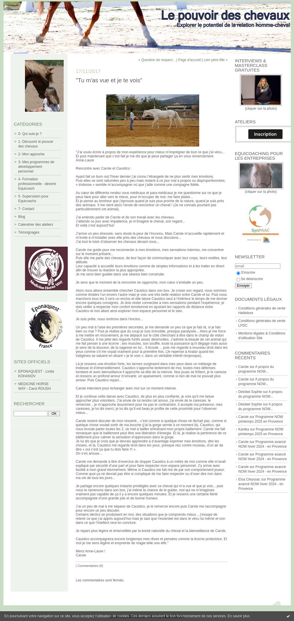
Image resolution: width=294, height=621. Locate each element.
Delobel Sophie (250, 392)
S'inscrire (245, 273)
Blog (21, 217)
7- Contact (26, 209)
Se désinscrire (249, 279)
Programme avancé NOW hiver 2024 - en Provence (261, 484)
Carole (243, 367)
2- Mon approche (31, 154)
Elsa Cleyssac (249, 479)
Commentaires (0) (90, 565)
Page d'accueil (189, 60)
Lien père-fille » (215, 60)
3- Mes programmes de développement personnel (36, 166)
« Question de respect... (156, 60)
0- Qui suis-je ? (30, 134)
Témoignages (29, 232)
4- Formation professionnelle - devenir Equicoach (37, 184)
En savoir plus (239, 616)
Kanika (243, 429)
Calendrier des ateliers (35, 225)
